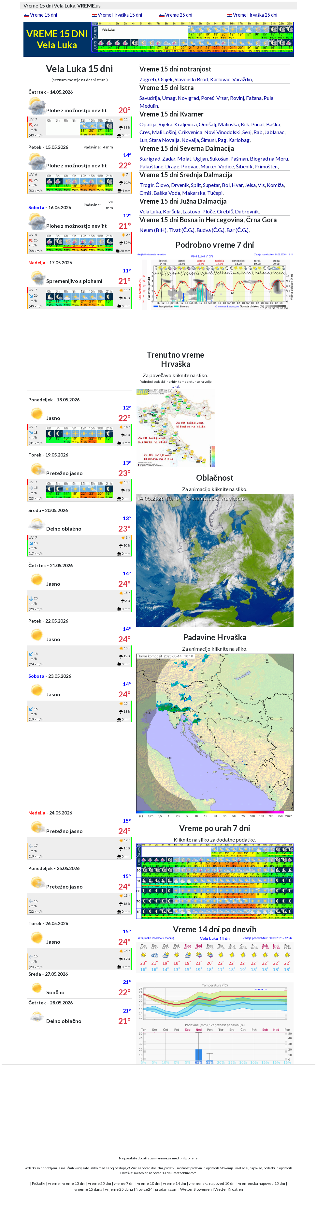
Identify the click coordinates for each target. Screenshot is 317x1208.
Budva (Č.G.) (210, 230)
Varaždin (242, 79)
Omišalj (207, 124)
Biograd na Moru (269, 158)
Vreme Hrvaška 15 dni (120, 15)
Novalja (190, 140)
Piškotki (38, 1183)
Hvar (237, 185)
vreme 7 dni (124, 1183)
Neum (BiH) (152, 230)
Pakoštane (151, 166)
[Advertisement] (79, 350)
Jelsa (250, 185)
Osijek (165, 79)
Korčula (171, 211)
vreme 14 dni (174, 1183)
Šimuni (208, 140)
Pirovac (189, 166)
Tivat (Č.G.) (181, 230)
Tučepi (215, 193)
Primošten (266, 166)
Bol (226, 185)
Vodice (226, 166)
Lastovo (191, 211)
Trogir (146, 185)
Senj (247, 132)
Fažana (254, 98)
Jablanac (274, 132)
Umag (169, 98)
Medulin (148, 105)
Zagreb (147, 79)
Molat (184, 158)
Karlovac (220, 79)
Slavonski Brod (191, 79)
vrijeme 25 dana (119, 1189)
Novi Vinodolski (222, 132)
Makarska (193, 193)
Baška (273, 124)
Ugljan (200, 158)
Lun (143, 140)
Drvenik (180, 185)
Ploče (208, 211)
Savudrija (149, 98)
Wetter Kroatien (228, 1189)
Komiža (275, 185)
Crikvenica (190, 132)
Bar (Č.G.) (237, 230)
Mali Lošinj (164, 132)
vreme (54, 1183)
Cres (144, 132)
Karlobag (239, 140)
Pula (268, 98)
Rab (258, 132)
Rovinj (237, 98)
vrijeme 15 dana (88, 1189)
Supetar (211, 185)
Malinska (228, 124)
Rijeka (165, 124)
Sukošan (219, 158)
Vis (261, 185)
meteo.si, (242, 1168)
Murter (208, 166)
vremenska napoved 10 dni (212, 1183)
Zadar (168, 158)
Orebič (225, 211)
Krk (245, 124)
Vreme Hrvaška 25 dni (255, 15)
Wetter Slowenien (196, 1189)
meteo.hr (141, 1173)
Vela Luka (150, 211)
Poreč (207, 98)
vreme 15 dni (73, 1183)
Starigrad (149, 158)
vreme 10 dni (148, 1183)
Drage (172, 166)
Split (196, 185)
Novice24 (144, 1189)
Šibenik (244, 166)
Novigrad (188, 98)
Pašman (239, 158)
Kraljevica (185, 124)
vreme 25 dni (99, 1183)
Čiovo (162, 185)
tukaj (175, 386)
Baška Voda (166, 193)
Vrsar (222, 98)
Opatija (147, 124)
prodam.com (166, 1189)
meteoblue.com (184, 1173)
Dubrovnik (247, 211)
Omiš (145, 193)
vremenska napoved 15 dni (261, 1183)
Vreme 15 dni (43, 15)
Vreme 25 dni (178, 15)
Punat (257, 124)
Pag (222, 140)
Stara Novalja (164, 140)
